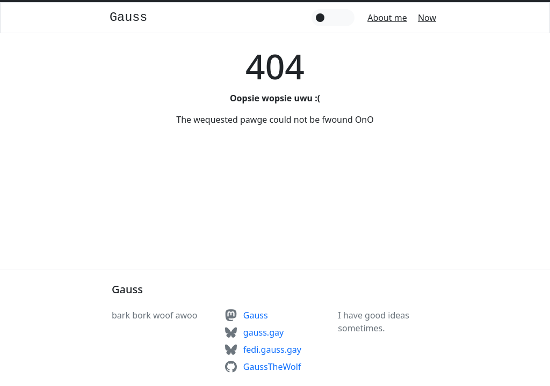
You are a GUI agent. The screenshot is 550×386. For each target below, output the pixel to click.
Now (427, 18)
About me (387, 18)
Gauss (128, 17)
